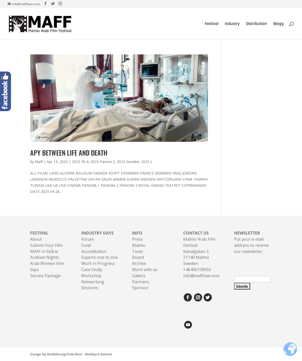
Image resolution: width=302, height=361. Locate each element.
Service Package (45, 275)
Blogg (278, 24)
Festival (211, 24)
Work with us (144, 269)
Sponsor (140, 287)
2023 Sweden (128, 161)
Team (137, 251)
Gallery (138, 275)
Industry (232, 24)
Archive (139, 263)
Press (137, 239)
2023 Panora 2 (102, 161)
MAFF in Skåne (44, 251)
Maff (39, 161)
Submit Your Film (46, 245)
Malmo (138, 245)
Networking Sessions (92, 285)
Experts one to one (99, 257)
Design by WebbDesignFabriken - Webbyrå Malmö (71, 354)
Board (138, 257)
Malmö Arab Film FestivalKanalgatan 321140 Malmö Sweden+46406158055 (199, 251)
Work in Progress (98, 263)
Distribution (256, 24)
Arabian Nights (44, 257)
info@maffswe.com (201, 275)
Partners (140, 282)
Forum (87, 239)
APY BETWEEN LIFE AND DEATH (68, 153)
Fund (86, 245)
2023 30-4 (80, 161)
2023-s (146, 161)
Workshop (91, 275)
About (36, 239)
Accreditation (93, 251)
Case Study (91, 269)
